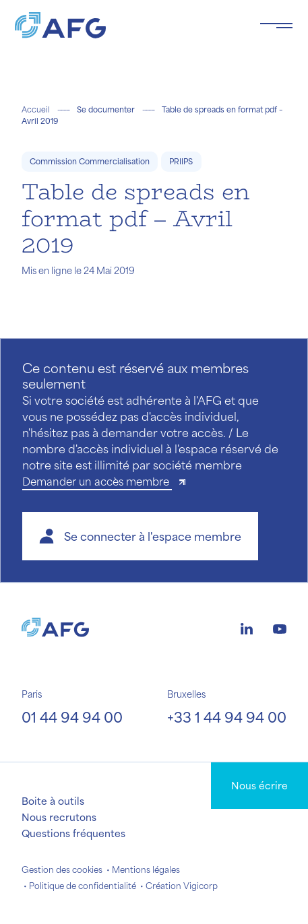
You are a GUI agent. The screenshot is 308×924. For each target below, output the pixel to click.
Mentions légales (146, 869)
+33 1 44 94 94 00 (226, 717)
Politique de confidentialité (82, 885)
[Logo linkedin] (247, 627)
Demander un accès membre (97, 481)
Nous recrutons (59, 817)
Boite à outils (53, 801)
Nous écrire (259, 785)
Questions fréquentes (73, 833)
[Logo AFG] (126, 25)
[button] (140, 536)
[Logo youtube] (279, 627)
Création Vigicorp (182, 885)
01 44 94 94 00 (72, 717)
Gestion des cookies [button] (62, 869)
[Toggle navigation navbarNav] (276, 25)
